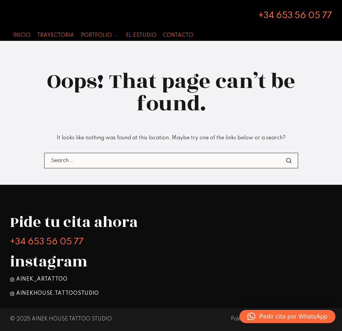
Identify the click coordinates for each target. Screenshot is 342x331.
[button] (287, 316)
